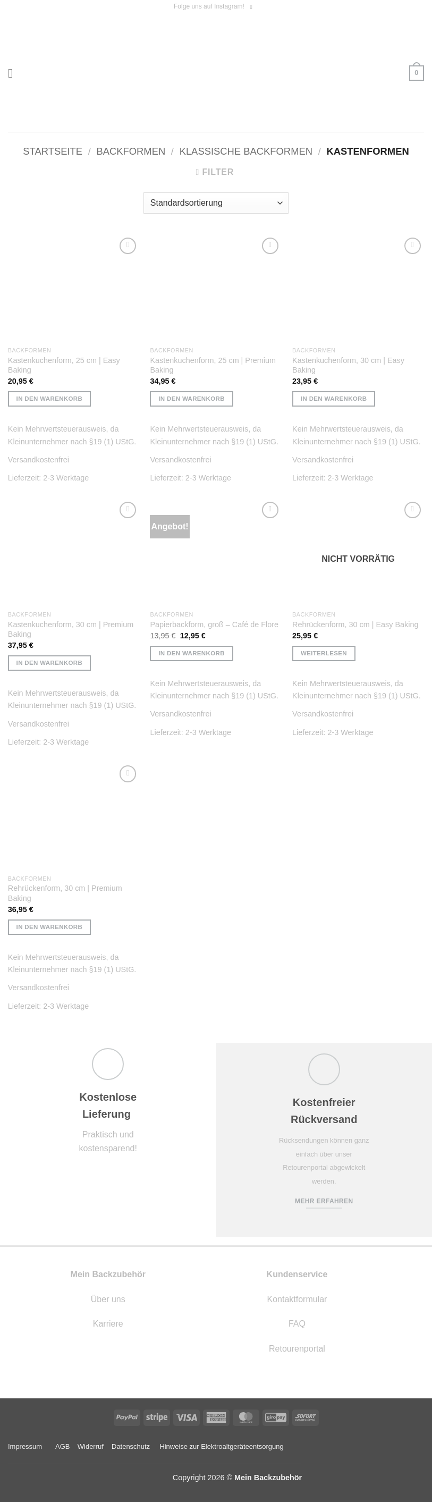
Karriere (108, 1323)
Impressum (25, 1446)
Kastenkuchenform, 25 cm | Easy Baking (64, 365)
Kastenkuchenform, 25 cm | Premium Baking (212, 365)
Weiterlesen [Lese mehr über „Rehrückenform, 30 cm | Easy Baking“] (324, 653)
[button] (14, 73)
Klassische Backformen (246, 151)
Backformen (130, 151)
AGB (62, 1446)
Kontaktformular (297, 1299)
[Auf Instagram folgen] (253, 7)
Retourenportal (297, 1348)
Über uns (108, 1299)
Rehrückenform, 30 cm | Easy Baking (355, 624)
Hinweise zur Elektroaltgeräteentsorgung (222, 1446)
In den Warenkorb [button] (49, 398)
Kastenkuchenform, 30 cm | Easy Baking (348, 365)
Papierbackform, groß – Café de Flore (214, 624)
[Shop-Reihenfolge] (216, 203)
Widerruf (91, 1446)
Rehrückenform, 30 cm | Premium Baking (65, 893)
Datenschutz (131, 1446)
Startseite (52, 151)
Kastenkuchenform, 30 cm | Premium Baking (70, 629)
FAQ (297, 1323)
